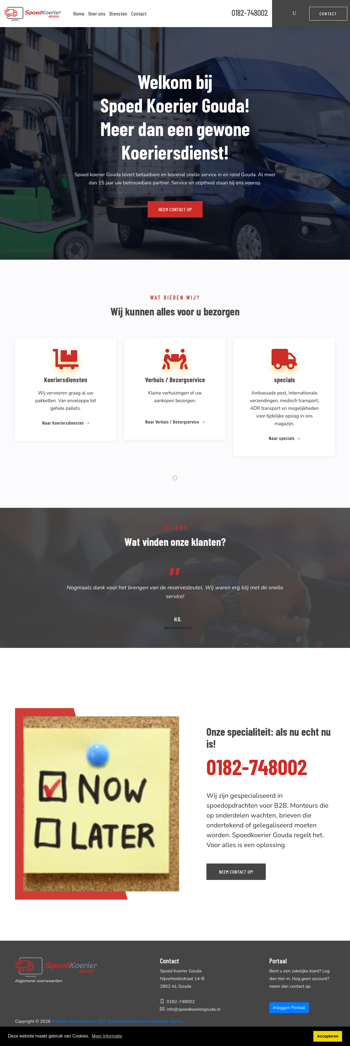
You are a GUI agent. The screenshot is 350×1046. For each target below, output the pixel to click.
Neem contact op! (236, 872)
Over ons (97, 13)
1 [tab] (175, 478)
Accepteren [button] (327, 1036)
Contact (139, 13)
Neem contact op (175, 209)
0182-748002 (250, 13)
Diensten (118, 13)
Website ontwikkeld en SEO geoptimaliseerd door (117, 1021)
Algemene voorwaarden (38, 981)
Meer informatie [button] (107, 1036)
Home (78, 13)
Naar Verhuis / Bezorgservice (175, 422)
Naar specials (284, 438)
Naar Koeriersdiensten (65, 423)
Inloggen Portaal (289, 1008)
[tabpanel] (65, 397)
